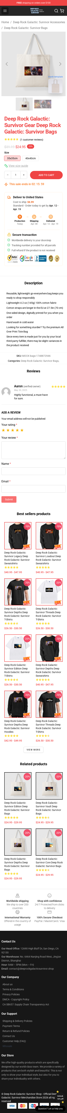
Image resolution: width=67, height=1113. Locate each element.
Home (5, 22)
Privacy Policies (11, 994)
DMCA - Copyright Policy (16, 999)
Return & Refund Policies (16, 1031)
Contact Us (9, 1036)
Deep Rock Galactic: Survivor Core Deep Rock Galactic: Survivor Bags (49, 862)
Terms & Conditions (13, 989)
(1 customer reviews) (31, 139)
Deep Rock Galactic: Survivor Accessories (39, 22)
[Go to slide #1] (24, 104)
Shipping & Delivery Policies (17, 1021)
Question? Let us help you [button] (50, 1108)
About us (8, 984)
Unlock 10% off (60, 1097)
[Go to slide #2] (42, 104)
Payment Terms (11, 1026)
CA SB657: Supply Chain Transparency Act (26, 1004)
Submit (9, 499)
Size (6, 152)
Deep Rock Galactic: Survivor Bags (26, 28)
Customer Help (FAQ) (14, 1041)
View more (33, 750)
